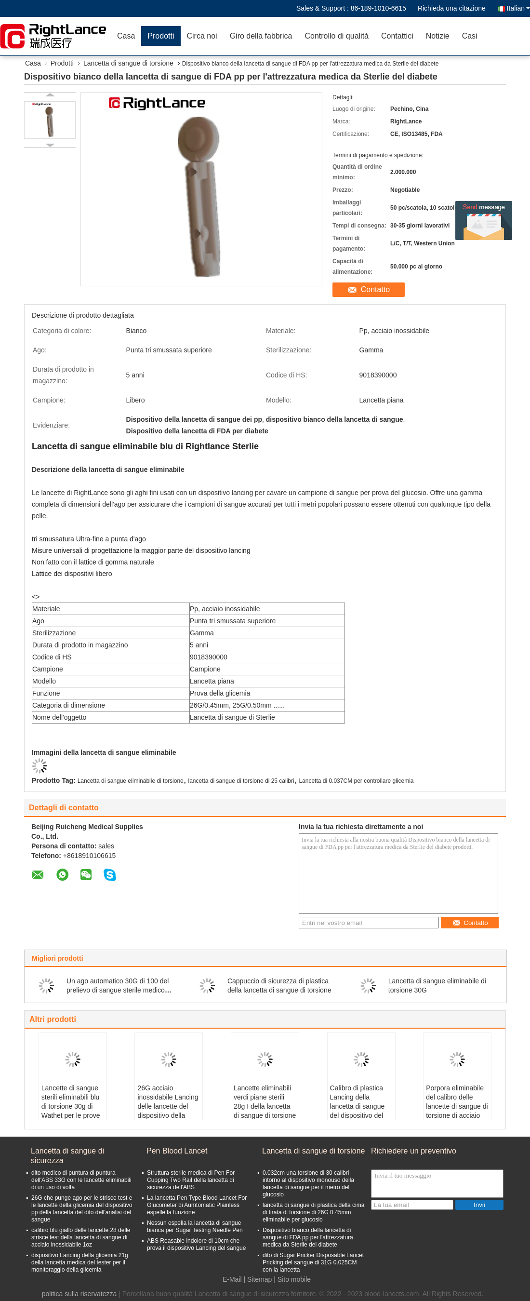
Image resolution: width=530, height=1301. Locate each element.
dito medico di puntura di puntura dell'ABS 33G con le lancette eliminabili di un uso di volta (81, 1180)
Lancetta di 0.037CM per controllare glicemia (356, 781)
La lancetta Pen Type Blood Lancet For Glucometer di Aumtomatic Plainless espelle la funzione (197, 1205)
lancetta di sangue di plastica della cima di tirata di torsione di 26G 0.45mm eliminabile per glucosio (313, 1212)
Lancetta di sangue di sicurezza (67, 1156)
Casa (126, 36)
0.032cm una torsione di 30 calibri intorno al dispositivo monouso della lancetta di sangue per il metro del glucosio (308, 1183)
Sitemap (259, 1279)
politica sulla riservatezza (79, 1294)
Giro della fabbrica (261, 36)
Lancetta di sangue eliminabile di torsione (131, 781)
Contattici (397, 36)
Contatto (375, 289)
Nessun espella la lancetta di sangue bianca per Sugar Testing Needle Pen (195, 1227)
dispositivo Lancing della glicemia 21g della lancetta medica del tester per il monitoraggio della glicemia (79, 1262)
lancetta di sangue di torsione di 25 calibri (241, 781)
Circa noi (202, 36)
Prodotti (160, 36)
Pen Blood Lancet (176, 1151)
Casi (469, 36)
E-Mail (232, 1279)
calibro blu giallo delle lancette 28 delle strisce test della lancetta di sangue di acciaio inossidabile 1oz (80, 1237)
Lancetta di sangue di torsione (128, 63)
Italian (518, 8)
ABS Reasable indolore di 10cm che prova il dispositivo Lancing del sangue (196, 1244)
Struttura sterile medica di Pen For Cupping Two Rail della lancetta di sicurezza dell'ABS (191, 1180)
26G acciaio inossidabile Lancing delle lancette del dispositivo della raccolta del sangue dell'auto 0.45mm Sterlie (167, 1115)
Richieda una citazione (452, 8)
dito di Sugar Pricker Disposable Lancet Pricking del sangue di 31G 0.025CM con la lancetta (313, 1262)
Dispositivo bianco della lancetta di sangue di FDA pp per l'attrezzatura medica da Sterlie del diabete (308, 1237)
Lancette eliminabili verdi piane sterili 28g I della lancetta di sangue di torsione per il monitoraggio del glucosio (265, 1111)
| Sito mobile (292, 1279)
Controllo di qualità (337, 36)
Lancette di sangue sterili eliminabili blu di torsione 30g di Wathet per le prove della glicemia (70, 1106)
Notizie (438, 36)
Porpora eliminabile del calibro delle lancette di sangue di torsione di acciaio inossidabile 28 (457, 1106)
